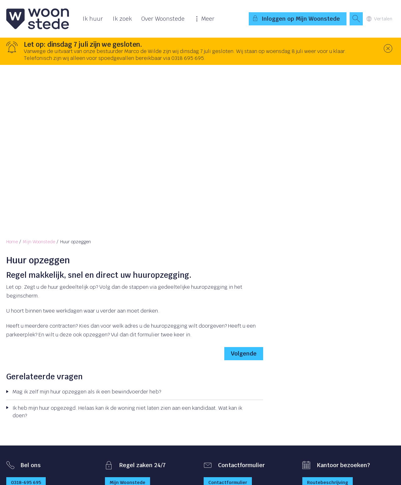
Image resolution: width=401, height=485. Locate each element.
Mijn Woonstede (39, 242)
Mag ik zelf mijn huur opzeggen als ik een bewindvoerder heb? (87, 391)
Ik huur (92, 18)
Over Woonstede (163, 18)
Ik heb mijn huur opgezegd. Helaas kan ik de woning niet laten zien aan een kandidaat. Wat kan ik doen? (127, 412)
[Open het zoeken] (356, 18)
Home (12, 242)
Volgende (244, 353)
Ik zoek (122, 18)
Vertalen (379, 19)
